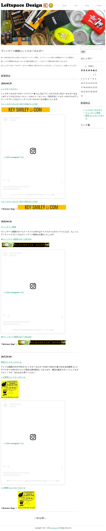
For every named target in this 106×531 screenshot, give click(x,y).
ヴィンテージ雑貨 (8, 227)
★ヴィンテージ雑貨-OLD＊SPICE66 (16, 239)
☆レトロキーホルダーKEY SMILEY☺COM (19, 104)
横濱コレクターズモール (11, 362)
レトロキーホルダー (9, 89)
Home (64, 5)
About (99, 5)
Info (76, 5)
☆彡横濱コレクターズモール (13, 377)
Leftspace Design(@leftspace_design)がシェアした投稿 (33, 330)
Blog (87, 5)
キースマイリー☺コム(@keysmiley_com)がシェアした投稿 (33, 194)
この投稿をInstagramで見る (13, 157)
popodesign (54, 528)
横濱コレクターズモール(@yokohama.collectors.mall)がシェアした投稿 (33, 481)
